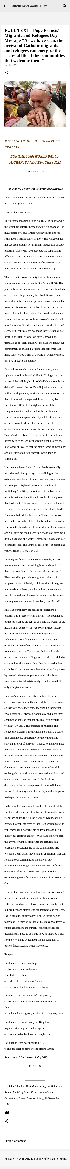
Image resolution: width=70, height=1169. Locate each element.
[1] (55, 268)
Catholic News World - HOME (29, 5)
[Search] (65, 5)
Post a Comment (16, 1140)
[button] (6, 72)
